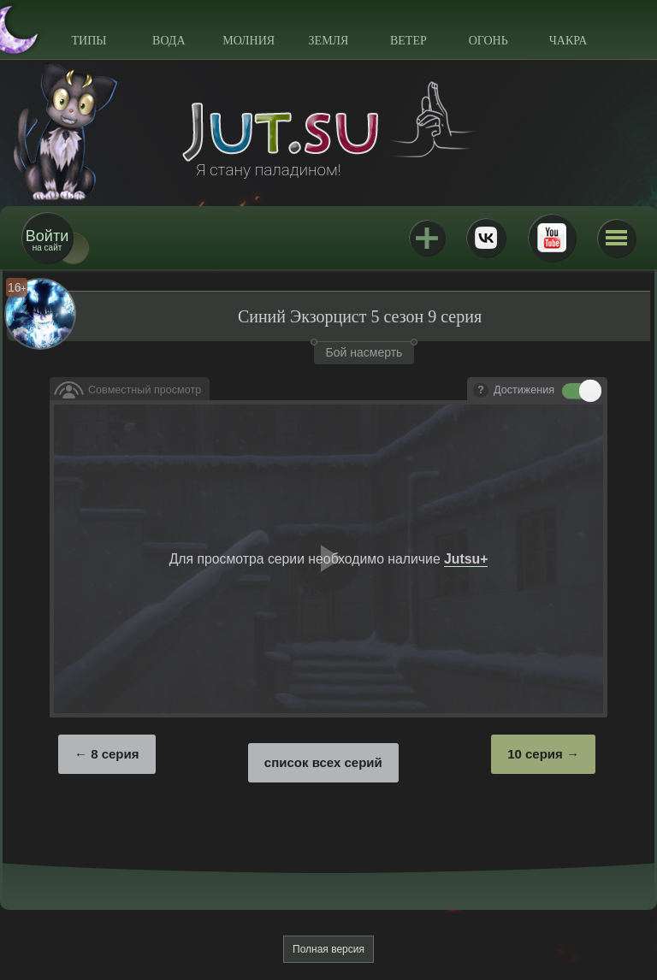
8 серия (115, 754)
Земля (329, 40)
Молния (248, 40)
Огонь (488, 40)
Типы (88, 40)
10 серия (535, 754)
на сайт (47, 239)
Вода (168, 40)
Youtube (552, 238)
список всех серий (323, 762)
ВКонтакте (486, 237)
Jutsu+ (427, 238)
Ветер (408, 40)
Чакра (568, 40)
